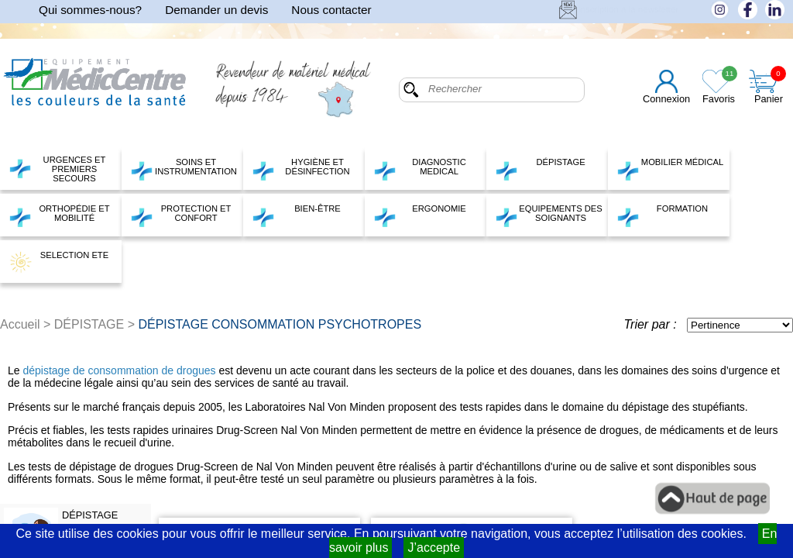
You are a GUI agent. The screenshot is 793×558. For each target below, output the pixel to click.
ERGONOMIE (419, 215)
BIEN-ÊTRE (296, 215)
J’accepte (433, 547)
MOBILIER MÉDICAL (669, 169)
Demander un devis (216, 9)
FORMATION (662, 215)
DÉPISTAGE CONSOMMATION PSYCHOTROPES (279, 324)
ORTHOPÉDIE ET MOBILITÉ (59, 215)
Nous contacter (331, 9)
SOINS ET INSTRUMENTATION (183, 169)
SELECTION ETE (58, 262)
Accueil (20, 324)
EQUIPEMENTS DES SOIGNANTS (548, 215)
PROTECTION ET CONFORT (180, 215)
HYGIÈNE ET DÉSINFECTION (301, 169)
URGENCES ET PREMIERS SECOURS (57, 169)
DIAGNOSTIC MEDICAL (419, 169)
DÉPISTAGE (540, 169)
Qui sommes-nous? (90, 9)
